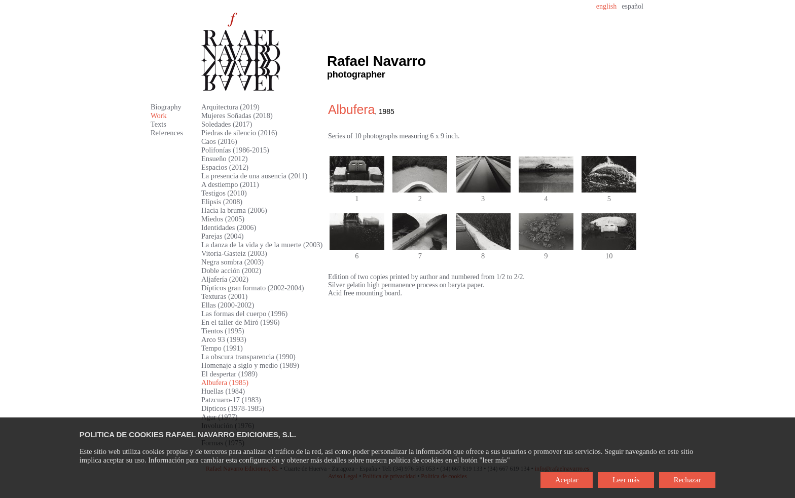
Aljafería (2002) (224, 279)
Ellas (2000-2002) (227, 305)
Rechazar (687, 480)
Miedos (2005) (222, 219)
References (167, 133)
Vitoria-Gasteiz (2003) (234, 253)
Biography (166, 107)
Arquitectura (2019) (230, 107)
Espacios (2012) (224, 167)
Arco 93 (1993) (223, 339)
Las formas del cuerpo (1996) (244, 314)
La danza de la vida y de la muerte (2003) (261, 245)
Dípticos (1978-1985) (232, 408)
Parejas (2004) (222, 236)
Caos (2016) (219, 141)
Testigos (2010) (224, 193)
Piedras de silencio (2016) (239, 133)
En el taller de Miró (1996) (240, 322)
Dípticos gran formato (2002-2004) (252, 288)
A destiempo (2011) (230, 184)
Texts (158, 124)
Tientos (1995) (222, 331)
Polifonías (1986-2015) (235, 150)
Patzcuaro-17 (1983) (231, 400)
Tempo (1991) (222, 348)
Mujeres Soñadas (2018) (237, 115)
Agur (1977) (219, 417)
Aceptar (567, 480)
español (632, 6)
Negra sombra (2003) (232, 262)
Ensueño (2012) (224, 159)
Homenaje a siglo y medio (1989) (250, 365)
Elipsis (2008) (221, 202)
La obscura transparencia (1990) (248, 357)
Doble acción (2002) (231, 270)
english (606, 6)
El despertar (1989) (229, 374)
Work (159, 115)
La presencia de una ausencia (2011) (254, 176)
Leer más (625, 480)
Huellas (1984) (223, 391)
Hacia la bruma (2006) (234, 210)
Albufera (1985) (224, 382)
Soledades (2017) (226, 124)
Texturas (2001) (224, 296)
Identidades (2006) (228, 227)
